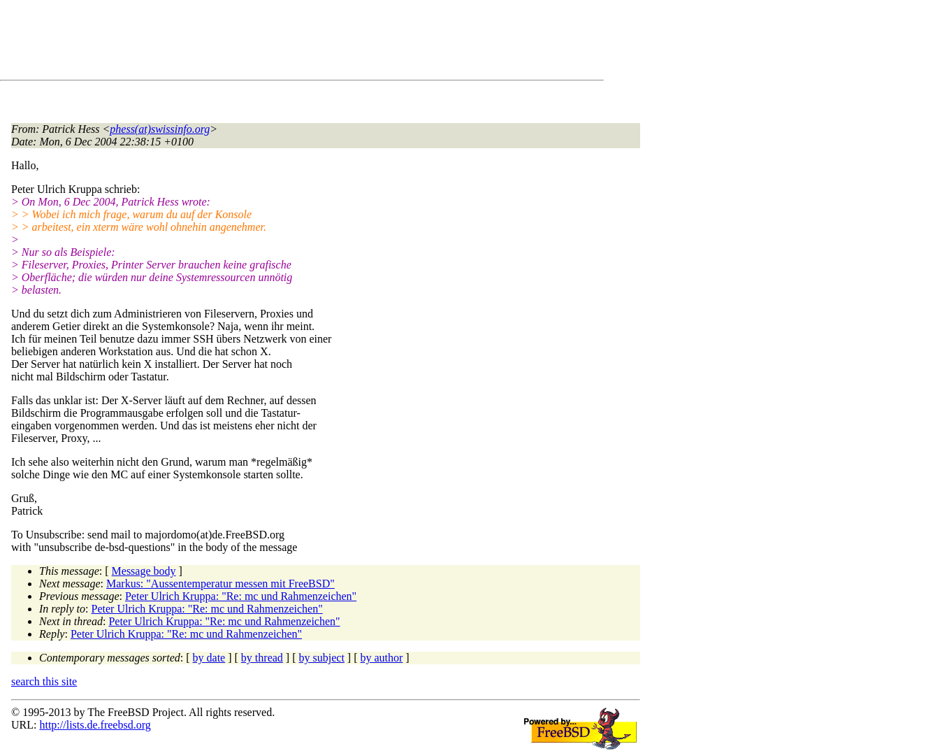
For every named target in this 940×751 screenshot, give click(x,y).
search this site (44, 681)
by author (381, 658)
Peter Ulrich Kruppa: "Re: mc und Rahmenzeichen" (240, 596)
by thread (262, 658)
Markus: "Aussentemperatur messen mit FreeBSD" (220, 583)
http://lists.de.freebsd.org (94, 725)
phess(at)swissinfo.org (160, 129)
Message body (144, 571)
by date (209, 658)
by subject (322, 658)
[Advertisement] (265, 42)
